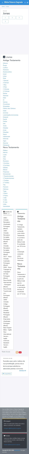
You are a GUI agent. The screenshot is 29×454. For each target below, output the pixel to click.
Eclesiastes (6, 106)
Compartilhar (7, 373)
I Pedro (5, 193)
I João (4, 198)
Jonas (7, 6)
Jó (3, 100)
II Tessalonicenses (8, 178)
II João (5, 200)
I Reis (4, 85)
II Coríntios (6, 165)
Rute (4, 78)
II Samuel (6, 83)
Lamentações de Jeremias (10, 115)
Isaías (4, 111)
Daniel (5, 119)
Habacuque (6, 136)
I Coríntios (6, 163)
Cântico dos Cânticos (9, 108)
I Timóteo (6, 180)
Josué (4, 74)
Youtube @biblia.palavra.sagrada (12, 444)
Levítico (5, 68)
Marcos (5, 152)
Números (6, 70)
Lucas (4, 155)
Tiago (4, 191)
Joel (4, 123)
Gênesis (5, 63)
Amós (4, 126)
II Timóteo (6, 183)
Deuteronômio (7, 72)
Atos (4, 159)
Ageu (4, 141)
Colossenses (6, 174)
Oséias (5, 121)
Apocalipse (6, 206)
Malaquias (6, 145)
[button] (2, 2)
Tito (4, 185)
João (4, 157)
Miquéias (5, 132)
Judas (4, 204)
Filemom (5, 187)
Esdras (5, 93)
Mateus (5, 150)
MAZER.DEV (17, 450)
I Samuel (5, 80)
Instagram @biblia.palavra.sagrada (12, 428)
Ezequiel (5, 117)
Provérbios (6, 104)
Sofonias (5, 139)
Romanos (6, 161)
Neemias (5, 96)
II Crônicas (6, 91)
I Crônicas (6, 89)
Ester (4, 98)
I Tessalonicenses (8, 176)
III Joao (5, 202)
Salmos (5, 102)
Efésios (5, 170)
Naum (5, 134)
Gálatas (5, 167)
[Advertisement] (14, 39)
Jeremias (5, 113)
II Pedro (5, 195)
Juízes (4, 76)
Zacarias (5, 143)
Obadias (5, 128)
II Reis (5, 87)
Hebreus (5, 189)
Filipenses (6, 172)
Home (3, 6)
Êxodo (5, 65)
